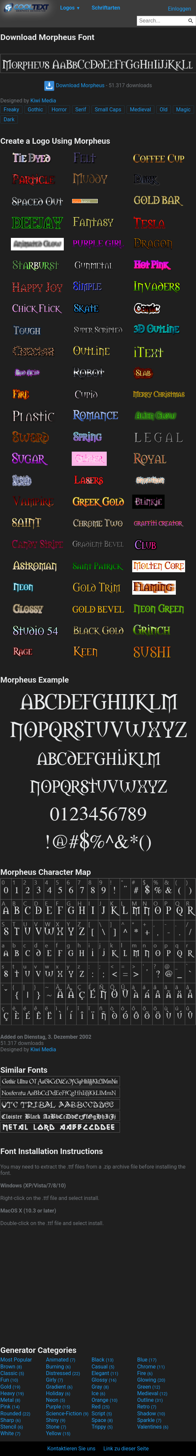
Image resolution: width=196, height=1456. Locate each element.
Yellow (58, 1433)
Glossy (104, 1380)
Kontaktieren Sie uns (71, 1448)
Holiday (58, 1393)
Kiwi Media (43, 100)
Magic (183, 109)
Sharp (10, 1420)
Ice (98, 1393)
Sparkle (149, 1420)
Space (102, 1420)
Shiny (55, 1420)
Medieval (140, 109)
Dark (9, 119)
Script (102, 1413)
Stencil (11, 1427)
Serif (80, 109)
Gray (100, 1387)
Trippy (102, 1427)
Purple (58, 1406)
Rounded (15, 1413)
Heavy (12, 1393)
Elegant (105, 1373)
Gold (10, 1387)
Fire (145, 1373)
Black (103, 1360)
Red (101, 1406)
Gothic (35, 109)
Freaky (11, 109)
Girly (54, 1380)
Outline (150, 1400)
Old (164, 109)
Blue (147, 1360)
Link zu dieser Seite (126, 1448)
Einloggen (179, 9)
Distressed (63, 1373)
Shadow (151, 1413)
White (10, 1433)
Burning (58, 1366)
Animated (60, 1360)
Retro (146, 1406)
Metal (10, 1400)
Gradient (59, 1387)
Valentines (153, 1427)
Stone (56, 1427)
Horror (59, 109)
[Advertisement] (98, 1285)
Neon (55, 1400)
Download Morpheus (74, 85)
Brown (11, 1366)
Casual (103, 1366)
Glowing (151, 1380)
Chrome (151, 1366)
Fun (9, 1380)
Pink (10, 1406)
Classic (12, 1373)
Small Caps (108, 109)
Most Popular (16, 1360)
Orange (105, 1400)
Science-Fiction (67, 1413)
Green (148, 1387)
